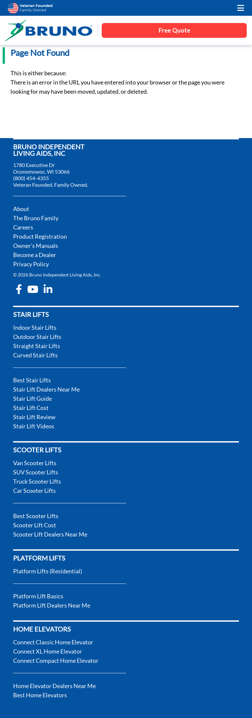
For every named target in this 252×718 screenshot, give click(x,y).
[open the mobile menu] (240, 8)
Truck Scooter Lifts (37, 481)
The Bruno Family (35, 218)
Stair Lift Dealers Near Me (46, 389)
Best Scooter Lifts (35, 515)
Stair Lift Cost (31, 407)
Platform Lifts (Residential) (47, 571)
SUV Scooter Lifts (35, 472)
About (21, 208)
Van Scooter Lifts (34, 463)
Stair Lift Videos (33, 426)
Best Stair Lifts (32, 380)
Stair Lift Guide (32, 398)
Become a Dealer (34, 254)
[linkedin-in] (48, 289)
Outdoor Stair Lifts (37, 336)
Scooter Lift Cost (34, 525)
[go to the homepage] (48, 30)
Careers (23, 227)
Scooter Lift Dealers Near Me (50, 534)
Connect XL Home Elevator (47, 651)
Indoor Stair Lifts (34, 327)
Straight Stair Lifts (36, 345)
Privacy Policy (31, 264)
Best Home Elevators (40, 695)
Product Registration (40, 236)
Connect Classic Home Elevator (53, 642)
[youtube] (32, 289)
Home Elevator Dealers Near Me (54, 685)
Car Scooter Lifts (34, 490)
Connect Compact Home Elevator (55, 660)
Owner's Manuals (35, 245)
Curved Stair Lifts (35, 355)
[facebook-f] (19, 289)
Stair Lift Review (34, 416)
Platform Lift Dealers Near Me (51, 605)
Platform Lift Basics (38, 596)
